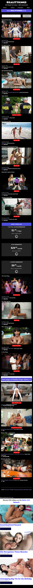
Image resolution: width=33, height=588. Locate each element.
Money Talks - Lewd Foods (8, 433)
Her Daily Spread (6, 301)
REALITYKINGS (16, 2)
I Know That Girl (6, 556)
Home (4, 7)
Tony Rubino (8, 526)
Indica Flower (4, 193)
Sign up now (16, 165)
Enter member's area (16, 402)
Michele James (3, 526)
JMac (8, 553)
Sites (28, 7)
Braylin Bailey (10, 429)
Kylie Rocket (4, 168)
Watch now (16, 191)
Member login (28, 489)
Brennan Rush (16, 92)
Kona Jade (17, 454)
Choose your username (16, 427)
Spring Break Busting (7, 70)
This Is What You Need (7, 408)
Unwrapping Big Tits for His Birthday (16, 579)
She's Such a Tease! (7, 326)
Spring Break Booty (7, 19)
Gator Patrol (5, 96)
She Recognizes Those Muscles (13, 552)
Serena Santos (4, 454)
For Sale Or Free (6, 45)
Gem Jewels (9, 92)
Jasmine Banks (5, 219)
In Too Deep (5, 352)
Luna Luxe (22, 454)
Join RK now (16, 216)
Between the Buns (6, 459)
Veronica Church (3, 553)
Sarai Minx (4, 323)
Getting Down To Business (8, 383)
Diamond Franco (5, 297)
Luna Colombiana (5, 117)
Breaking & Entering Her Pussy (10, 146)
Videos (13, 7)
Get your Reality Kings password (13, 489)
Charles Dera (6, 580)
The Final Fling (5, 276)
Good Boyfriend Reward (10, 525)
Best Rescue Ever (6, 121)
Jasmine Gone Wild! (7, 197)
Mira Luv (3, 41)
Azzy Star (2, 580)
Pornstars (20, 7)
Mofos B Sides (5, 529)
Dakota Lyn (4, 143)
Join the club (16, 64)
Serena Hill (11, 480)
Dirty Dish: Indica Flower (8, 172)
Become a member (16, 114)
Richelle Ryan (4, 429)
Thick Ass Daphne (4, 480)
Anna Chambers (10, 454)
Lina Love (3, 404)
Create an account (17, 345)
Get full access (16, 38)
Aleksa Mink (10, 348)
